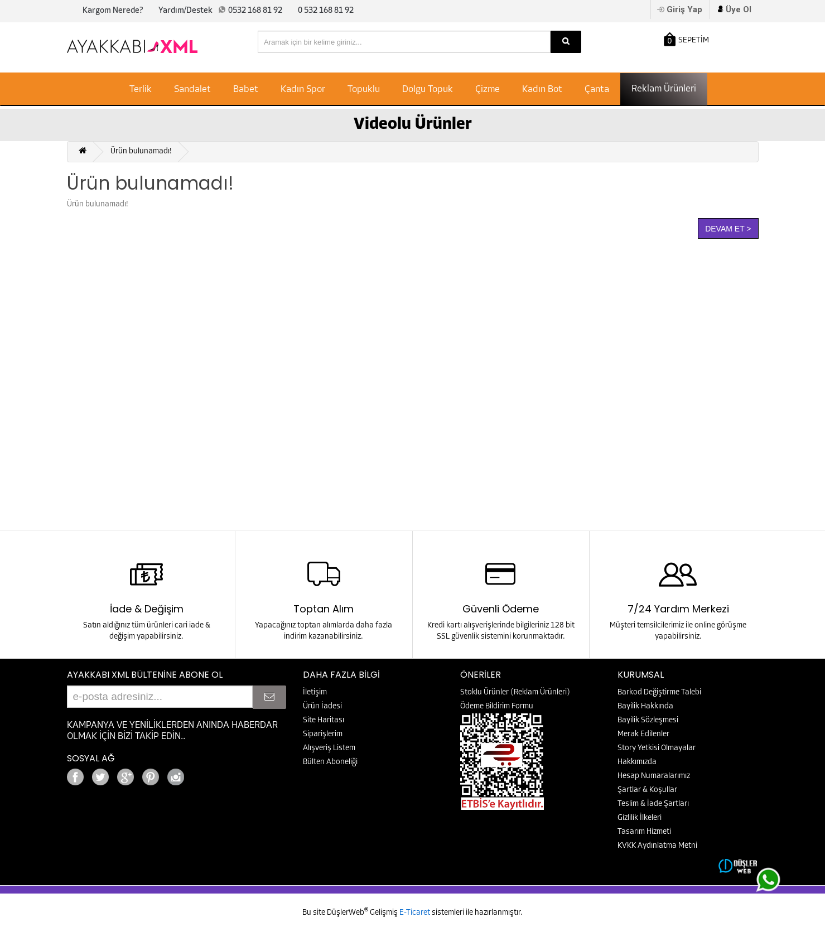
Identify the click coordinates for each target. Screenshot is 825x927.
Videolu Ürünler (413, 125)
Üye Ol (738, 9)
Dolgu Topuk (427, 89)
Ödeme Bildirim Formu (496, 706)
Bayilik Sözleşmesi (647, 720)
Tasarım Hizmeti (644, 832)
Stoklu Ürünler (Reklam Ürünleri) (515, 692)
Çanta (597, 89)
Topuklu (364, 89)
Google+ (206, 774)
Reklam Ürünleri (663, 89)
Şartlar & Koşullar (647, 790)
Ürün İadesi (322, 706)
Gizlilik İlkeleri (639, 818)
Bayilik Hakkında (645, 706)
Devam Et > (728, 228)
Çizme (487, 89)
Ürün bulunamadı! (141, 151)
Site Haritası (323, 720)
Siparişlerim (322, 734)
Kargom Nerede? (113, 11)
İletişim (315, 692)
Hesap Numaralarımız (653, 776)
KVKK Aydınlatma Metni (657, 846)
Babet (245, 89)
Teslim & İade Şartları (653, 804)
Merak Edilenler (643, 734)
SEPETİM (686, 39)
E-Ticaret (415, 913)
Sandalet (192, 89)
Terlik (140, 89)
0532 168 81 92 (255, 11)
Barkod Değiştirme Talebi (659, 692)
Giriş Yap (684, 9)
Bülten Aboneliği (330, 762)
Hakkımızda (637, 762)
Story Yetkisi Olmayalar (656, 748)
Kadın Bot (542, 89)
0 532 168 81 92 (326, 11)
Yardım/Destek (185, 11)
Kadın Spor (303, 89)
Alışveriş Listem (329, 748)
